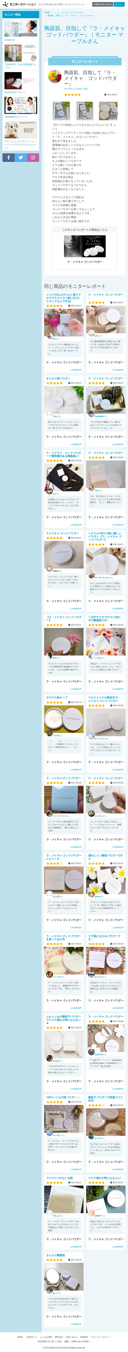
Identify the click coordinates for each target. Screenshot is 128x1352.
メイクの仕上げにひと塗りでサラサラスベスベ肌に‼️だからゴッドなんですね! (63, 298)
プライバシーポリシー (101, 1337)
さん (56, 339)
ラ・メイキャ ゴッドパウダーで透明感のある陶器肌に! (63, 454)
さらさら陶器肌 (55, 1255)
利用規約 (84, 1337)
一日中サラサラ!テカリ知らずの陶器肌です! (104, 619)
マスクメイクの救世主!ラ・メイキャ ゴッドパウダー (104, 699)
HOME (20, 1337)
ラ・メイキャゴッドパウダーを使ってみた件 (63, 938)
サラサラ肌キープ (57, 697)
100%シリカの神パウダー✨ (63, 1097)
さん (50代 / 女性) (76, 89)
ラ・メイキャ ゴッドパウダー (106, 378)
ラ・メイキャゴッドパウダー (63, 778)
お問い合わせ (72, 1337)
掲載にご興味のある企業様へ (77, 1341)
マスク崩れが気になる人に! (104, 1178)
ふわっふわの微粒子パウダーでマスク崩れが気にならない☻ (63, 1019)
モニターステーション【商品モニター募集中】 (19, 4)
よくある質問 (46, 1337)
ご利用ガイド (32, 1337)
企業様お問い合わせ (103, 4)
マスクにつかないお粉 (59, 1178)
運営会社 (59, 1337)
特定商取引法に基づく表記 (50, 1341)
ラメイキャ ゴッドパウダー (62, 533)
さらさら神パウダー (58, 378)
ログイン (119, 4)
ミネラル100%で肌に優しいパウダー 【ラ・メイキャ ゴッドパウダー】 (105, 536)
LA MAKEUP (76, 370)
